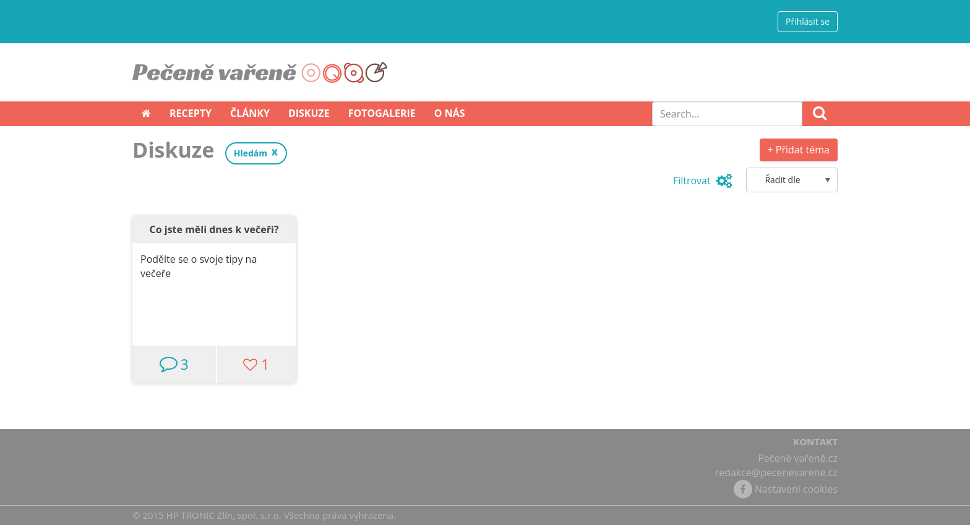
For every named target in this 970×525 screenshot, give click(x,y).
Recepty (191, 113)
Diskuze (309, 113)
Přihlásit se (808, 21)
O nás (449, 113)
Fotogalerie (382, 113)
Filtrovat (702, 180)
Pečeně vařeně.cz (798, 458)
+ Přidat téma (799, 149)
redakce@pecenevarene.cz (776, 472)
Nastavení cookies (796, 489)
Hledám (250, 153)
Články (250, 113)
